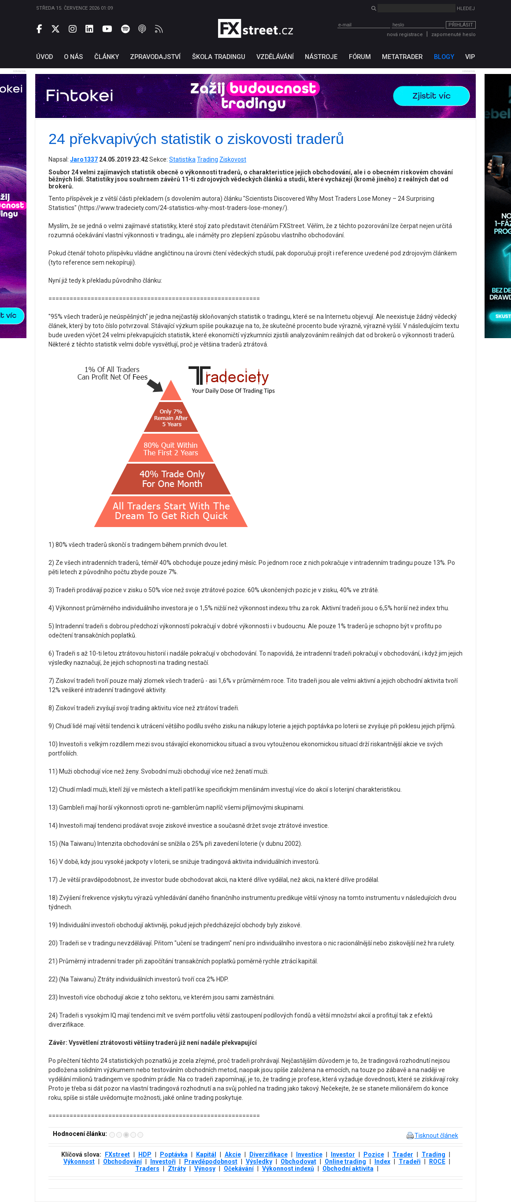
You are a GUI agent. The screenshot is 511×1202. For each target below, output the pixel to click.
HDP (145, 1154)
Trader (403, 1154)
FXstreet (117, 1154)
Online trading (345, 1161)
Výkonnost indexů (288, 1168)
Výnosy (204, 1168)
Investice (309, 1154)
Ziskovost (232, 159)
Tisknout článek (436, 1135)
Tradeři (410, 1161)
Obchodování (122, 1161)
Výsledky (259, 1161)
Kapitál (206, 1154)
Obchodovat (298, 1161)
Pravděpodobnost (210, 1161)
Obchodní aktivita (348, 1168)
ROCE (437, 1161)
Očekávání (239, 1168)
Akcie (233, 1154)
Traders (147, 1168)
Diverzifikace (268, 1154)
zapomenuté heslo (453, 34)
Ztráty (177, 1168)
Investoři (163, 1161)
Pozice (373, 1154)
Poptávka (174, 1154)
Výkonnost (79, 1161)
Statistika (182, 159)
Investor (343, 1154)
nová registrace (405, 34)
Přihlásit (460, 25)
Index (382, 1161)
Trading (207, 159)
